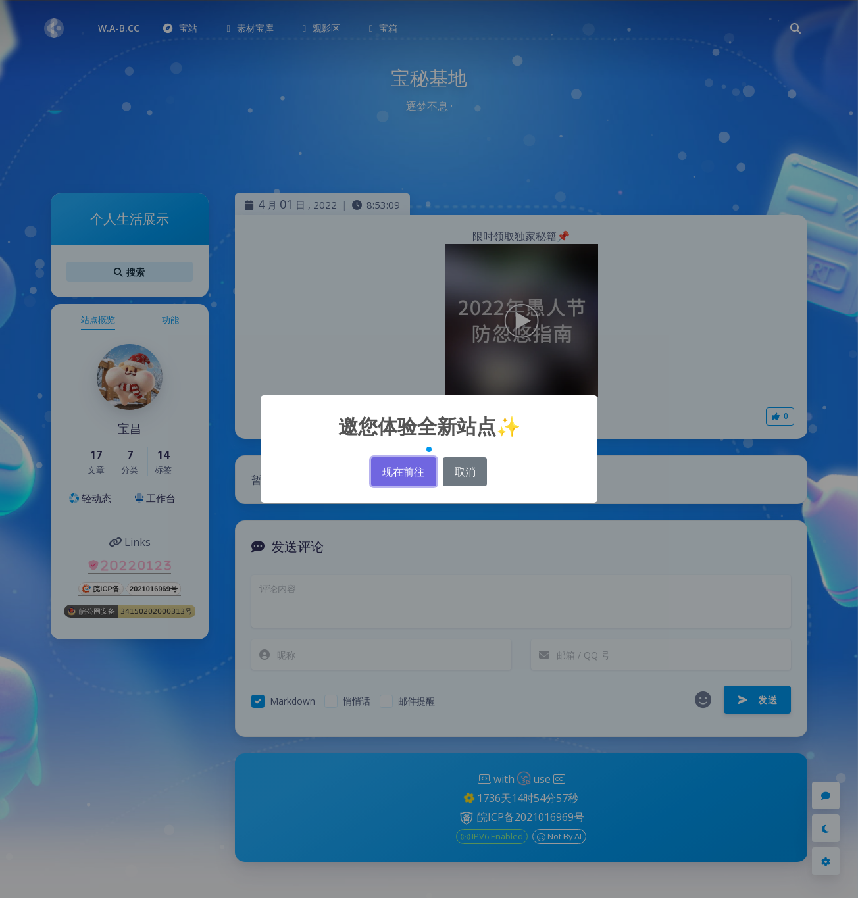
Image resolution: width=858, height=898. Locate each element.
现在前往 (403, 471)
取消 (465, 471)
